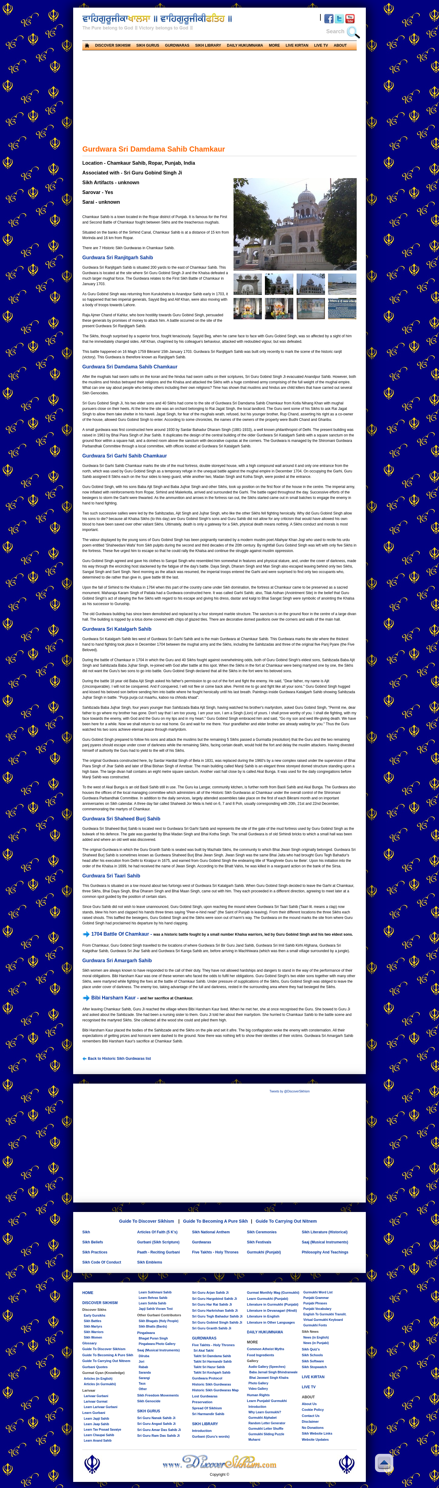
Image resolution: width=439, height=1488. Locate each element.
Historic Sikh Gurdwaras (211, 1384)
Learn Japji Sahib (96, 1418)
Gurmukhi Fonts (315, 1325)
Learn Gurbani (93, 1412)
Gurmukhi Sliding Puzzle (266, 1434)
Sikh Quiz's (311, 1349)
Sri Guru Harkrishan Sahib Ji (215, 1310)
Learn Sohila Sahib (152, 1303)
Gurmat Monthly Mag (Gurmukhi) (273, 1292)
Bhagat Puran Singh (153, 1338)
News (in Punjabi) (316, 1343)
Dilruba (144, 1356)
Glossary (89, 1343)
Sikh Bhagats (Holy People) (158, 1321)
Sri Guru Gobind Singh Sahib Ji (217, 1322)
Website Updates (315, 1439)
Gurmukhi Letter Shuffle (265, 1428)
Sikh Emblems (149, 1262)
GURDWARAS (177, 45)
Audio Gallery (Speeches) (266, 1366)
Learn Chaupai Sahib (99, 1435)
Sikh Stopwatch (314, 1367)
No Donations (313, 1427)
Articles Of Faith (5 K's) (157, 1232)
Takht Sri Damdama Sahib (212, 1356)
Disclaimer (310, 1421)
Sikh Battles (92, 1321)
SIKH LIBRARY (208, 45)
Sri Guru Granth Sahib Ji (211, 1328)
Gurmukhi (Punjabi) (264, 1252)
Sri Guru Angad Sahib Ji (156, 1423)
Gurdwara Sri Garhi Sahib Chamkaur (124, 455)
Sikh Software (313, 1361)
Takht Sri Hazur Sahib (209, 1367)
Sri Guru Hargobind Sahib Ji (214, 1298)
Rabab (143, 1367)
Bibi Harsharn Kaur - (111, 997)
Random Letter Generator (266, 1423)
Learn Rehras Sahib (153, 1298)
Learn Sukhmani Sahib (155, 1292)
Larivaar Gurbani (96, 1396)
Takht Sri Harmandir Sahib (213, 1361)
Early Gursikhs (94, 1315)
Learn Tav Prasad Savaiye (102, 1429)
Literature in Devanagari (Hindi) (272, 1310)
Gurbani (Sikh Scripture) (158, 1242)
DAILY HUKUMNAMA (245, 45)
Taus (142, 1383)
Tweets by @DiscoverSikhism (289, 1091)
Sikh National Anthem (211, 1232)
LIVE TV (321, 45)
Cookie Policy (313, 1409)
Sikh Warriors (94, 1332)
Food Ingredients (260, 1355)
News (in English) (316, 1337)
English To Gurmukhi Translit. (325, 1314)
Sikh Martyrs (93, 1326)
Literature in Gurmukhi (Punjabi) (272, 1304)
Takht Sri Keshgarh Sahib (212, 1372)
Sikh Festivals (259, 1242)
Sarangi (144, 1378)
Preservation (202, 1402)
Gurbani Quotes (95, 1367)
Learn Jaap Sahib (96, 1424)
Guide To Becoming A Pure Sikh (215, 1221)
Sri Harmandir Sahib (208, 1414)
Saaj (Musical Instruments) (325, 1242)
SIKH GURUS (147, 45)
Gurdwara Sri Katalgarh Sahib (117, 629)
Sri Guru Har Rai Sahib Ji (212, 1304)
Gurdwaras (201, 1242)
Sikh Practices (94, 1252)
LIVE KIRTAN (297, 45)
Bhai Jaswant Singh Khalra (268, 1377)
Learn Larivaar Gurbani (100, 1407)
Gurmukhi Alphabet (262, 1417)
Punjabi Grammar (316, 1298)
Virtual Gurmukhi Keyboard (323, 1319)
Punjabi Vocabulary (317, 1309)
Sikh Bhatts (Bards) (153, 1326)
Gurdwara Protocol (207, 1378)
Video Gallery (258, 1388)
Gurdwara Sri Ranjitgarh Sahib (117, 257)
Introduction (202, 1430)
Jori (141, 1361)
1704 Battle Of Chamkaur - (117, 934)
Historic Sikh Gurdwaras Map (215, 1390)
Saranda (145, 1372)
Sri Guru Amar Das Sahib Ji (159, 1430)
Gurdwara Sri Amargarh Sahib (117, 960)
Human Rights (258, 1395)
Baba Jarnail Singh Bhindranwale (273, 1372)
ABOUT (340, 45)
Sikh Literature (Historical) (325, 1232)
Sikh (86, 1232)
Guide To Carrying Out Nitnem (286, 1221)
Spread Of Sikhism (207, 1408)
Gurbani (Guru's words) (211, 1436)
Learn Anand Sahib (98, 1440)
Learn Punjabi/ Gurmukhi (267, 1401)
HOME (87, 1293)
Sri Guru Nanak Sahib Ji (156, 1418)
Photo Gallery (258, 1383)
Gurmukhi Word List (318, 1292)
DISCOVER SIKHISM (112, 45)
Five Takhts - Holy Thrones (215, 1252)
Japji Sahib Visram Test (156, 1309)
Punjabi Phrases (315, 1303)
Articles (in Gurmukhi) (100, 1384)
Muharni (254, 1439)
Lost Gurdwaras (205, 1396)
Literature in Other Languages (271, 1322)
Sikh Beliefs (92, 1242)
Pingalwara (146, 1333)
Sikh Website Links (317, 1433)
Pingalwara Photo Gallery (157, 1344)
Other (143, 1389)
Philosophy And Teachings (325, 1252)
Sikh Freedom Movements (158, 1395)
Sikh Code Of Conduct (101, 1262)
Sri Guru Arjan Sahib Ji (210, 1292)
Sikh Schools (312, 1355)
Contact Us (310, 1416)
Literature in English (263, 1316)
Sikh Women (93, 1337)
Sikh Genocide (148, 1401)
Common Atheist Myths (265, 1349)
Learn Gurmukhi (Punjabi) (267, 1298)
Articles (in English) (98, 1378)
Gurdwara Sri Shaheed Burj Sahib (121, 818)
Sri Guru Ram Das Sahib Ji (158, 1435)
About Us (309, 1404)
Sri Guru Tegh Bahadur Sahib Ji (217, 1316)
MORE (274, 45)
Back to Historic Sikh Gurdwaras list (116, 1058)
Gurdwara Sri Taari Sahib (111, 875)
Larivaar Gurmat (95, 1401)
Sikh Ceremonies (262, 1232)
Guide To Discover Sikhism (146, 1221)
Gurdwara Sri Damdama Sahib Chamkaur (129, 366)
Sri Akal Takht (204, 1350)
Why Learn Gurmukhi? (264, 1412)
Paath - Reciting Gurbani (158, 1252)
